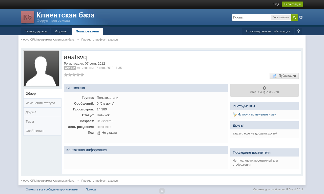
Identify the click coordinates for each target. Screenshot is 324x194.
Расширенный (301, 17)
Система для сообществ (269, 189)
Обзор (31, 93)
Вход (276, 4)
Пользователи (87, 31)
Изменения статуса (40, 103)
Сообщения (35, 131)
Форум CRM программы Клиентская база (47, 180)
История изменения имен (254, 114)
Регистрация (292, 4)
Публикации (284, 76)
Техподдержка (36, 31)
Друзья (31, 112)
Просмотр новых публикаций (268, 31)
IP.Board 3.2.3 (294, 189)
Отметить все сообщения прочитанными (52, 189)
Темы (30, 121)
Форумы (61, 31)
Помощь (91, 189)
